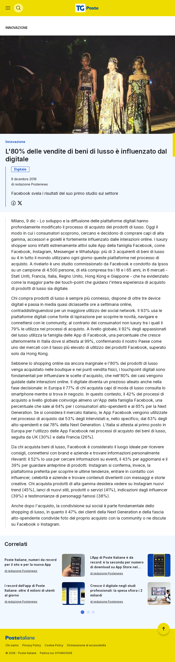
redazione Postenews (31, 184)
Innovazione (16, 28)
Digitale (20, 169)
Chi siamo (12, 645)
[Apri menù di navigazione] (7, 8)
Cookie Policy (54, 645)
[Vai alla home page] (87, 8)
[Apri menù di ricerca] (18, 8)
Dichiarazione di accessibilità (86, 645)
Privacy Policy (31, 645)
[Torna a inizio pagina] (164, 629)
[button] (82, 612)
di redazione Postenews (21, 571)
